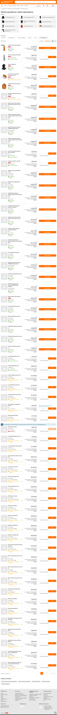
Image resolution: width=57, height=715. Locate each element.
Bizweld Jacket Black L (12, 598)
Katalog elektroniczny (19, 693)
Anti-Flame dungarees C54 (13, 476)
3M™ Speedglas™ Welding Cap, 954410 (14, 405)
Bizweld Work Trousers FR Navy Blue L (14, 630)
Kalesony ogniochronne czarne (14, 316)
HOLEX (2, 700)
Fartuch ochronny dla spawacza (14, 45)
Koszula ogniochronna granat (14, 306)
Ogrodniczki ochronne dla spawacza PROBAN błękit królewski (13, 285)
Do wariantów (47, 48)
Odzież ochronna (25, 8)
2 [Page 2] (44, 673)
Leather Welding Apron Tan (13, 365)
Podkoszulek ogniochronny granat (15, 326)
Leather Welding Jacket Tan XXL (14, 394)
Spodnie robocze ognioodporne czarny (14, 171)
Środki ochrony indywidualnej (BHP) (14, 8)
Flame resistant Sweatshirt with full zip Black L (15, 545)
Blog (44, 700)
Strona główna (3, 8)
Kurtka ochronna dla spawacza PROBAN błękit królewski (14, 128)
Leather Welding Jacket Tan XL (14, 375)
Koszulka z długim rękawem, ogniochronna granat (14, 206)
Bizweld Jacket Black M (13, 608)
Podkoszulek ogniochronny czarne (15, 336)
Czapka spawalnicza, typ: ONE (14, 161)
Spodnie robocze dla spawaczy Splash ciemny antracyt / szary (14, 104)
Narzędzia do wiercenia (33, 695)
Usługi (18, 5)
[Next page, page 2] (54, 673)
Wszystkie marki (3, 701)
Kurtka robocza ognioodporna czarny (14, 182)
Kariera (2, 693)
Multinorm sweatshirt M (13, 515)
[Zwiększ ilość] (46, 57)
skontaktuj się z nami (41, 424)
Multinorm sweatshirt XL (13, 525)
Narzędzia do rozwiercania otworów (35, 694)
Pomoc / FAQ (46, 695)
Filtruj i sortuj (3, 35)
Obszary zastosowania (12, 5)
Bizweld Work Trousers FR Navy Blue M (14, 641)
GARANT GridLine (4, 699)
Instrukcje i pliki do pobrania (48, 696)
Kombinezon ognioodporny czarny (15, 273)
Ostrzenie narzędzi (18, 699)
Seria (36, 37)
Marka (30, 37)
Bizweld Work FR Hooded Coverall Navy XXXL (15, 619)
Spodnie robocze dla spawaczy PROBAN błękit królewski (14, 263)
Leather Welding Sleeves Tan (14, 356)
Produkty (5, 5)
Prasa (2, 696)
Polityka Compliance (47, 699)
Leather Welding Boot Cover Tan (14, 436)
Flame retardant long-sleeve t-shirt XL (15, 578)
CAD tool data (17, 696)
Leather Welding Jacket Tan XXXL (15, 446)
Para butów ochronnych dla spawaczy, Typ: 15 (13, 75)
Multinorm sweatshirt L (12, 505)
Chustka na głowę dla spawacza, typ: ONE (14, 94)
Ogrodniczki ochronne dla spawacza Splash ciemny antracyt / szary (15, 194)
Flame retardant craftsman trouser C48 (15, 456)
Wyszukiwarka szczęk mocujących (21, 695)
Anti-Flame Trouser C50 (13, 466)
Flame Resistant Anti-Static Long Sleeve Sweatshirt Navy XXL (14, 663)
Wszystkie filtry (43, 37)
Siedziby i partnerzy (4, 694)
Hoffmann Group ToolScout (20, 694)
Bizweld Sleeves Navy (12, 426)
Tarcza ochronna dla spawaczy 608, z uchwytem (14, 152)
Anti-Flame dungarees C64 (13, 486)
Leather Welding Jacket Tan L (14, 384)
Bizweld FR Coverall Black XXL (14, 588)
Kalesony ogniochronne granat (14, 346)
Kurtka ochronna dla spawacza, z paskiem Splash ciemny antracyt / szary (15, 116)
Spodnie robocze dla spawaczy (14, 296)
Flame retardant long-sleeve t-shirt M (15, 567)
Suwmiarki (31, 696)
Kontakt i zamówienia (47, 693)
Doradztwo (26, 5)
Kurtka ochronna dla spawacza (14, 83)
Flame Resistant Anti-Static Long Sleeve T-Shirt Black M (14, 652)
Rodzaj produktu (12, 37)
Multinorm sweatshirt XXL (13, 535)
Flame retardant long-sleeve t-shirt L (15, 556)
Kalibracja (17, 700)
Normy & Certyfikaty (22, 37)
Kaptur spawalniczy (12, 64)
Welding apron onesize (12, 496)
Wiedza (22, 5)
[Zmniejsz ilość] (40, 57)
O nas (2, 695)
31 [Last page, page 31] (52, 673)
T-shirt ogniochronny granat (13, 252)
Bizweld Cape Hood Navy (13, 415)
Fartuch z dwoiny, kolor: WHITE (14, 54)
